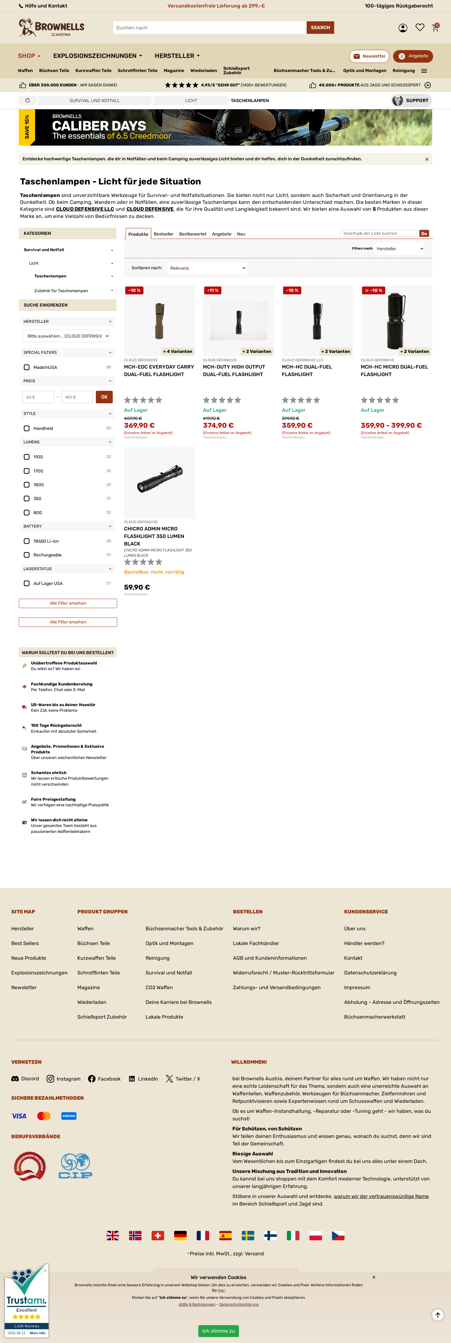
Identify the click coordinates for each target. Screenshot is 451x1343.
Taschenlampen (136, 437)
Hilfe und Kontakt (42, 6)
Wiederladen (203, 70)
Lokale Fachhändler (256, 943)
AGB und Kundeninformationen (270, 958)
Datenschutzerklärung (370, 973)
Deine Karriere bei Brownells (179, 1002)
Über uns (354, 929)
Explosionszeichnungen (95, 55)
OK (104, 397)
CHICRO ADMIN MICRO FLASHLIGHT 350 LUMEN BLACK (154, 536)
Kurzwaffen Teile (93, 70)
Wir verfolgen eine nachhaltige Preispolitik (70, 805)
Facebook (104, 1078)
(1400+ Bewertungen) (243, 85)
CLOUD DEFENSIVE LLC (85, 209)
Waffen (25, 70)
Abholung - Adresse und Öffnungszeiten (392, 1002)
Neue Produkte (28, 958)
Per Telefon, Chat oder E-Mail (58, 689)
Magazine (174, 70)
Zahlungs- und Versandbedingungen (277, 987)
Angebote (418, 56)
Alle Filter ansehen (68, 603)
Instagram (63, 1078)
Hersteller (174, 55)
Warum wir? (247, 929)
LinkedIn (143, 1078)
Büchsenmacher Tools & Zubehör (306, 70)
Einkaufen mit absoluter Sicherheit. (64, 731)
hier (221, 1290)
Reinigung (404, 70)
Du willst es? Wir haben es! (55, 668)
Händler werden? (364, 943)
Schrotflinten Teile (138, 70)
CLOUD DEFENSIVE (150, 209)
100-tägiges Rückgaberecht (399, 6)
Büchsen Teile (54, 70)
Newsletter (24, 987)
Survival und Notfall (169, 973)
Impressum (357, 987)
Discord (25, 1079)
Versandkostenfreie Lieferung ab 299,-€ (216, 6)
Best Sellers (25, 943)
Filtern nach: (362, 248)
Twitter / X (183, 1078)
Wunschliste (421, 28)
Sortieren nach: (147, 268)
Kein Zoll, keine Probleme (54, 710)
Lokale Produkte (164, 1017)
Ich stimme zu (218, 1331)
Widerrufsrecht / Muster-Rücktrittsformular (283, 973)
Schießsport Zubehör (236, 70)
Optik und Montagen (364, 70)
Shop (26, 55)
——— (424, 70)
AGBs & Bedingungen (197, 1304)
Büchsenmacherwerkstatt (374, 1017)
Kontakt (353, 958)
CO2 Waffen (159, 987)
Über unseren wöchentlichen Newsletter (68, 757)
